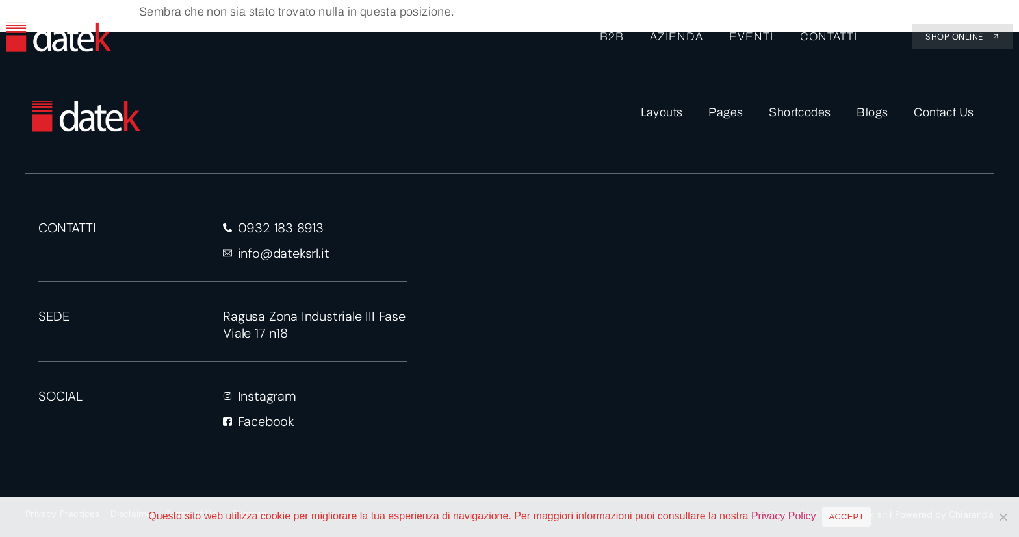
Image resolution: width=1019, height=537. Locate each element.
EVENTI (751, 37)
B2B (612, 37)
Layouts (662, 112)
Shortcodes (800, 112)
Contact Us (944, 112)
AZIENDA (676, 37)
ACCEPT (846, 516)
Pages (725, 112)
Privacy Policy (783, 515)
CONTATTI (828, 37)
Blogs (872, 112)
